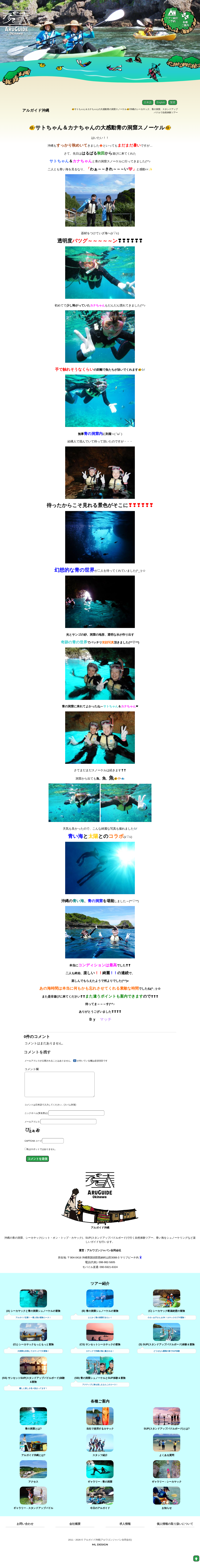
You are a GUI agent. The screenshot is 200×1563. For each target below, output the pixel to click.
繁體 (172, 102)
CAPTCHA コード (33, 1151)
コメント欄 (32, 1074)
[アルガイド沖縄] (100, 1198)
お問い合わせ (25, 1534)
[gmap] (140, 1267)
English (161, 102)
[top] (196, 1558)
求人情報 (125, 1534)
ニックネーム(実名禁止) (36, 1123)
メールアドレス (32, 1132)
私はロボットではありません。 (42, 1159)
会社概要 (75, 1534)
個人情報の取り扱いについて (175, 1534)
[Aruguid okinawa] (17, 25)
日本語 (147, 102)
